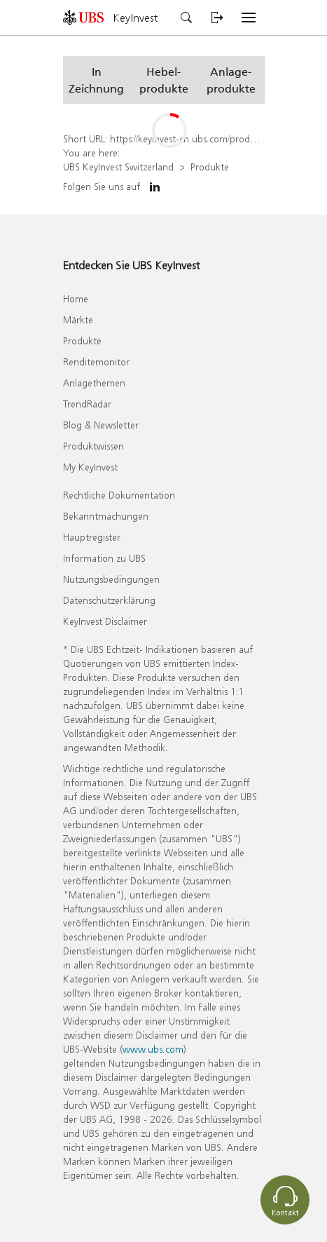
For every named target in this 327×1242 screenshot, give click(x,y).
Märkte (78, 319)
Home (75, 298)
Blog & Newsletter (101, 424)
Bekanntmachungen (105, 515)
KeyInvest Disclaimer (105, 621)
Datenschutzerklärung (109, 600)
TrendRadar (87, 403)
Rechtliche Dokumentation (119, 494)
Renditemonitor (96, 361)
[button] (96, 80)
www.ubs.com (153, 1048)
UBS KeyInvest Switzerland (118, 166)
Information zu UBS (104, 558)
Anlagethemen (94, 382)
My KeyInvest (90, 466)
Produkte (209, 166)
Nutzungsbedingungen (111, 579)
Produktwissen (93, 445)
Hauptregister (91, 537)
